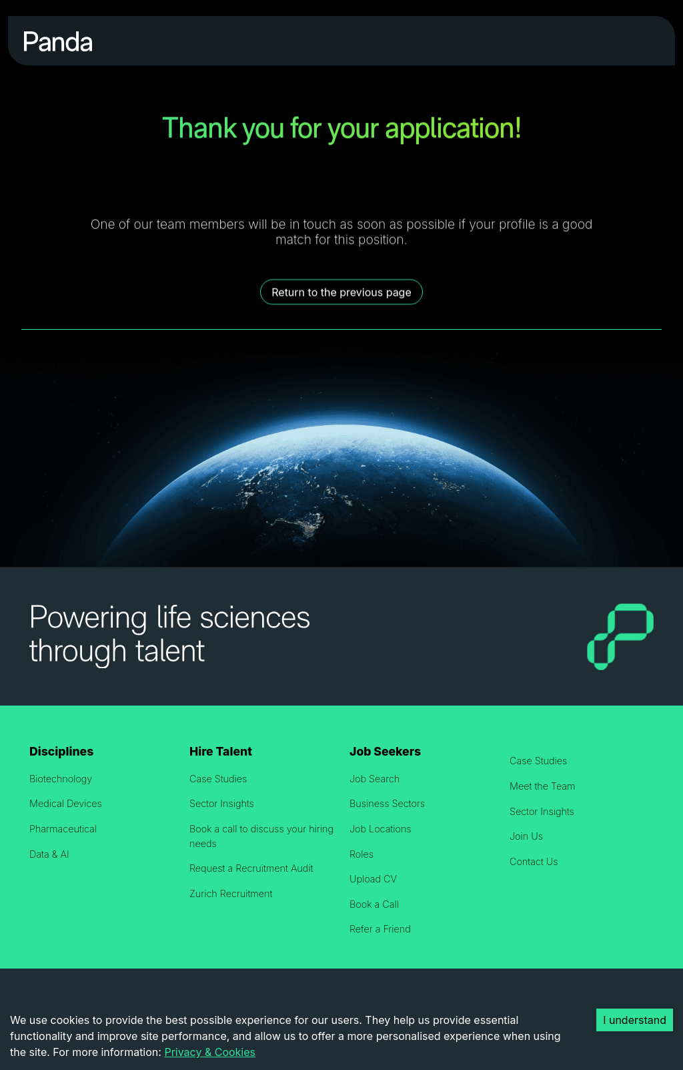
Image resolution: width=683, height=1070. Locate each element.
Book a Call (374, 904)
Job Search (375, 778)
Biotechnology (60, 778)
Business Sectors (387, 803)
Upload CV (373, 878)
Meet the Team (543, 786)
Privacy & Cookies (209, 1052)
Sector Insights (221, 803)
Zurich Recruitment (230, 893)
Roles (362, 854)
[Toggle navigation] (641, 40)
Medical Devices (65, 803)
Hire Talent (220, 751)
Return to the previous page (341, 292)
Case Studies (218, 778)
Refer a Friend (380, 928)
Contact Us (534, 861)
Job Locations (381, 828)
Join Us (526, 836)
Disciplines (61, 751)
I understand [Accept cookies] (634, 1020)
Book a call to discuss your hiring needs (261, 836)
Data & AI (49, 854)
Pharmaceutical (63, 828)
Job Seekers (385, 751)
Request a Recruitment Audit (251, 868)
